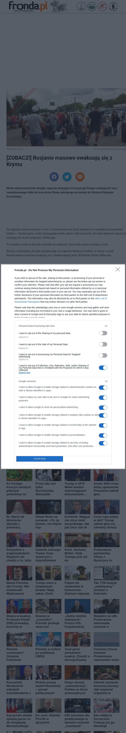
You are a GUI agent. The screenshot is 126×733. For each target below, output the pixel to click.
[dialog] (63, 366)
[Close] (119, 270)
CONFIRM (40, 459)
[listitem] (63, 326)
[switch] (103, 333)
